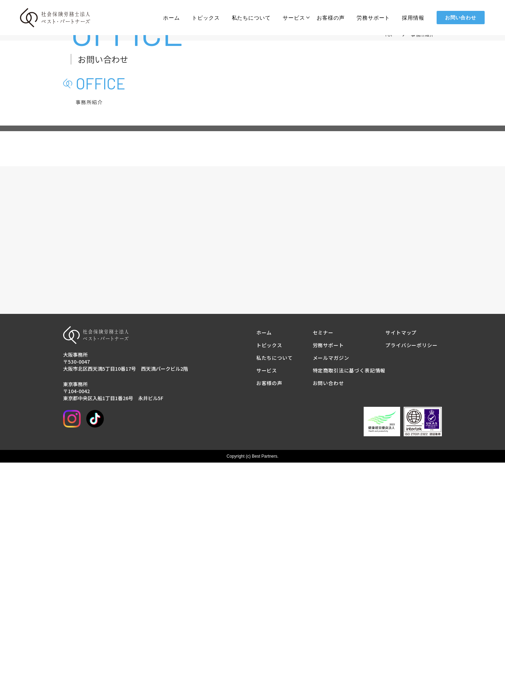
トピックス (206, 17)
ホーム (171, 17)
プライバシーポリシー (411, 562)
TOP (390, 113)
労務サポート (373, 17)
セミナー (323, 549)
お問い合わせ (460, 17)
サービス (294, 17)
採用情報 (413, 17)
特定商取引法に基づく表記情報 (349, 587)
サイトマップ (401, 549)
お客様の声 (331, 17)
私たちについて (251, 17)
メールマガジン (331, 575)
